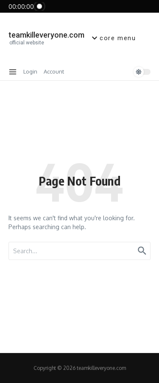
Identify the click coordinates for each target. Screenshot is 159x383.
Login (30, 71)
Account (54, 71)
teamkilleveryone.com (46, 34)
